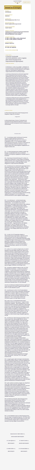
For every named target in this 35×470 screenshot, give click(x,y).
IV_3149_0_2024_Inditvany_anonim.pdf (13, 39)
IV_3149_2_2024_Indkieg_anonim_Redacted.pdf (15, 38)
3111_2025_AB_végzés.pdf (10, 47)
